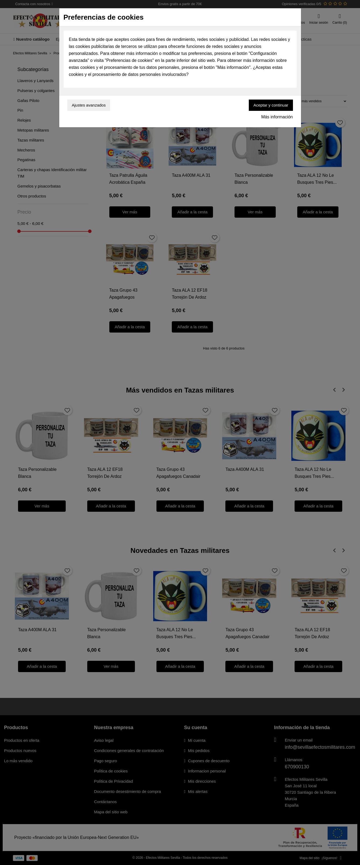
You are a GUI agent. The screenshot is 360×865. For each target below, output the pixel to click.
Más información (277, 117)
